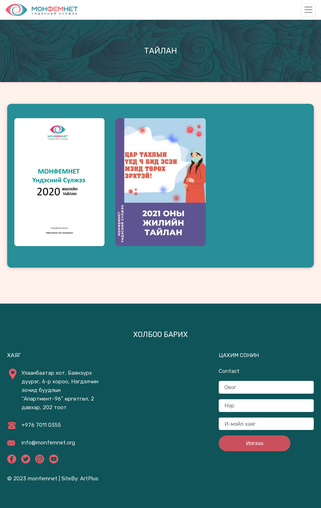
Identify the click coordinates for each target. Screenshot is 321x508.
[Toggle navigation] (308, 9)
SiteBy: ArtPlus (79, 478)
